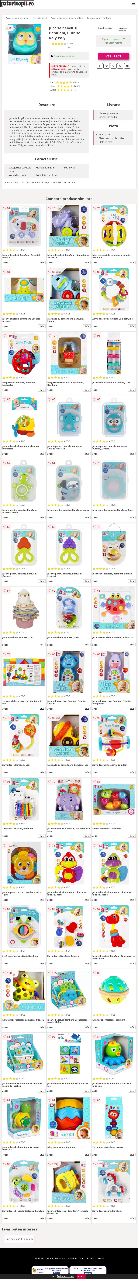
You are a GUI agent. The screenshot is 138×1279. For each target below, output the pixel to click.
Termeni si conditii (42, 1258)
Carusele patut (40, 18)
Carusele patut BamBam (99, 18)
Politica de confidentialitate (70, 1258)
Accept (81, 1276)
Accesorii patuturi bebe (17, 18)
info (42, 262)
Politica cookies (95, 1258)
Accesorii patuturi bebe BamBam (67, 18)
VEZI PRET (113, 56)
